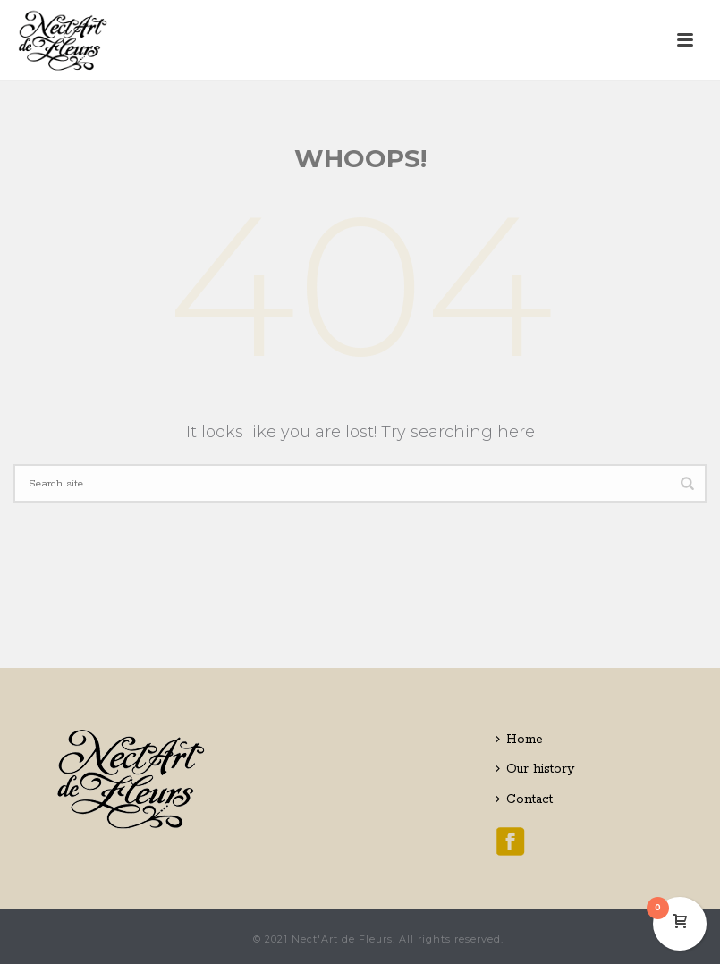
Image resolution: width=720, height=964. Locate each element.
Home (519, 739)
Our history (535, 769)
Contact (524, 799)
